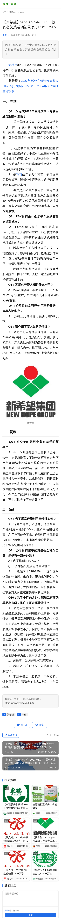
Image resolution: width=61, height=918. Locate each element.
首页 (4, 12)
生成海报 (11, 735)
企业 (34, 35)
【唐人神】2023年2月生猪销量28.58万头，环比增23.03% (15, 872)
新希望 (12, 65)
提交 (31, 915)
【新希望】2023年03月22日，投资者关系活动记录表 (45, 839)
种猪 (19, 174)
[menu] (56, 4)
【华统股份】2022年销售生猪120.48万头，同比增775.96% (45, 872)
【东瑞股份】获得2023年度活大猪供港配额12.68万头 (15, 806)
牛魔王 (5, 35)
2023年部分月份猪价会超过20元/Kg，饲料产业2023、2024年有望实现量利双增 (30, 86)
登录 (7, 910)
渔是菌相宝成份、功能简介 (45, 806)
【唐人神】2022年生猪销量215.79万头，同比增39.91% (15, 839)
